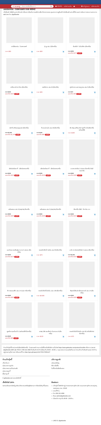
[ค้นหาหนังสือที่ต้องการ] (51, 6)
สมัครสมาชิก (95, 6)
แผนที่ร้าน (56, 391)
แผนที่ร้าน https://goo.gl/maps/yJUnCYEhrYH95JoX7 (34, 352)
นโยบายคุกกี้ (6, 371)
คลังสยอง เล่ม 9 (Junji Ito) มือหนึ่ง (19, 209)
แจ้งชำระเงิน (68, 6)
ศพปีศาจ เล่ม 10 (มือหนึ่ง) (50, 87)
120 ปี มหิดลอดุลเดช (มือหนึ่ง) (19, 128)
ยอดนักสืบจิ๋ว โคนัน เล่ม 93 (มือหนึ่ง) (50, 250)
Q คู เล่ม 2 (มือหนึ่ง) (50, 46)
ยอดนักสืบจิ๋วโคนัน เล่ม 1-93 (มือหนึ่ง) (50, 290)
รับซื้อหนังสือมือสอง (57, 368)
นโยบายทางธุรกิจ (8, 365)
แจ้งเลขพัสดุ (55, 363)
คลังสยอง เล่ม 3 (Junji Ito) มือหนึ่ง (50, 209)
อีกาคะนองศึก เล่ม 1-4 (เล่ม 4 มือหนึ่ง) (19, 290)
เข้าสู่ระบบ (85, 6)
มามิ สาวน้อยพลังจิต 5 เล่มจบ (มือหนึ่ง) (82, 250)
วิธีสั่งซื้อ (58, 6)
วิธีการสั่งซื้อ (55, 365)
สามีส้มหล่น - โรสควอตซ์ (19, 46)
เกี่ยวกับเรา (6, 363)
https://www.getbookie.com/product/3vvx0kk (72, 347)
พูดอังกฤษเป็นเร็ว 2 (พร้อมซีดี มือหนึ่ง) (19, 331)
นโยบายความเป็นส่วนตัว (10, 368)
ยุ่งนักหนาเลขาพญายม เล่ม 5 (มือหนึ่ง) (82, 87)
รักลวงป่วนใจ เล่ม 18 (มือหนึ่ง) (50, 128)
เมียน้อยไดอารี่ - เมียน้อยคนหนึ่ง (19, 168)
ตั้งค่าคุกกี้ (6, 374)
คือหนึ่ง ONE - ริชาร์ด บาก (82, 209)
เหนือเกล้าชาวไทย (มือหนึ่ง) (19, 87)
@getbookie (62, 420)
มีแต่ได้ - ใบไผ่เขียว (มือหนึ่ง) (82, 46)
